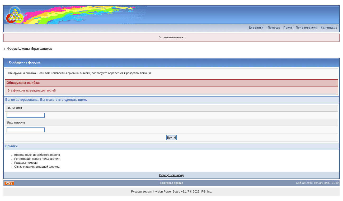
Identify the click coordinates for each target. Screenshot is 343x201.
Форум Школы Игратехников (29, 49)
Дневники (256, 27)
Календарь (329, 27)
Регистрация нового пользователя (37, 158)
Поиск (288, 27)
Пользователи (307, 27)
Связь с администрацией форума (36, 166)
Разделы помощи (25, 162)
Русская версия (141, 191)
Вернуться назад (171, 175)
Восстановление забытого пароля (37, 154)
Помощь (274, 27)
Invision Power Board (166, 191)
